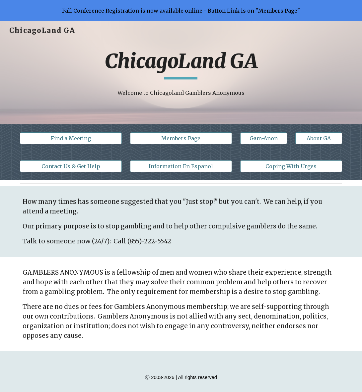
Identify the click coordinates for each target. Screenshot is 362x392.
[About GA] (319, 138)
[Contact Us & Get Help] (70, 166)
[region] (181, 10)
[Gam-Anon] (264, 138)
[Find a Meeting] (70, 138)
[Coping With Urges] (291, 166)
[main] (181, 64)
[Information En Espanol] (181, 166)
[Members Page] (181, 138)
